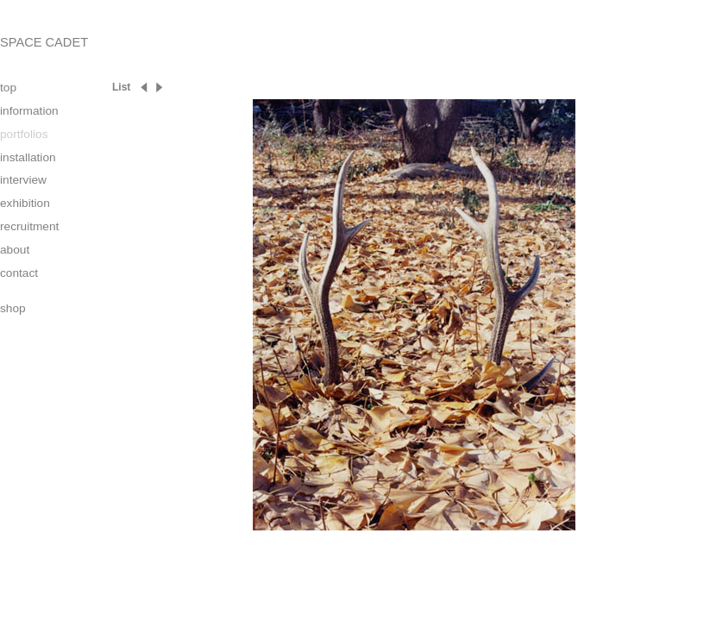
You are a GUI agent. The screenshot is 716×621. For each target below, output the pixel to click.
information (29, 110)
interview (23, 179)
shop (13, 308)
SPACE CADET (44, 42)
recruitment (29, 226)
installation (28, 157)
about (14, 249)
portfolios (23, 134)
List (121, 87)
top (8, 87)
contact (19, 273)
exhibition (25, 203)
